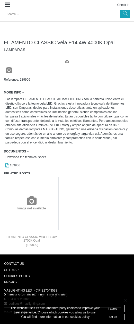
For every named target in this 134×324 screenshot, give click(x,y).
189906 (12, 165)
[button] (7, 5)
